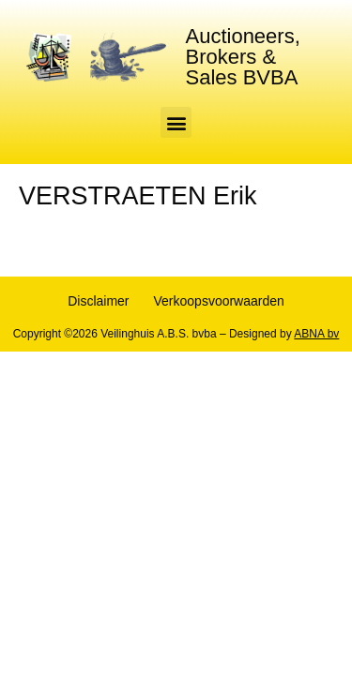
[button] (176, 122)
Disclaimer (98, 300)
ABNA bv (316, 333)
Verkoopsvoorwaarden (219, 300)
